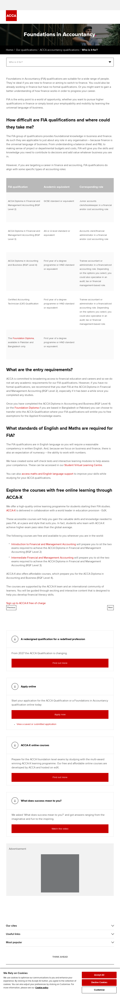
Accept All (99, 975)
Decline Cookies (99, 982)
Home (9, 50)
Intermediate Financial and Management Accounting (42, 557)
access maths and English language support (47, 474)
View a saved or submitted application (36, 724)
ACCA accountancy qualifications (59, 50)
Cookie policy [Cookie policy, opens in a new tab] (41, 987)
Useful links (13, 934)
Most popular (14, 942)
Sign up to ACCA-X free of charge (26, 603)
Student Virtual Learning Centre (83, 465)
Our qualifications (26, 50)
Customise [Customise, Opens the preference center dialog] (99, 990)
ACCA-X (11, 510)
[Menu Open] (112, 17)
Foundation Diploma (23, 338)
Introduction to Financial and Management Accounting (43, 544)
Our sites (11, 925)
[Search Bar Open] (102, 17)
